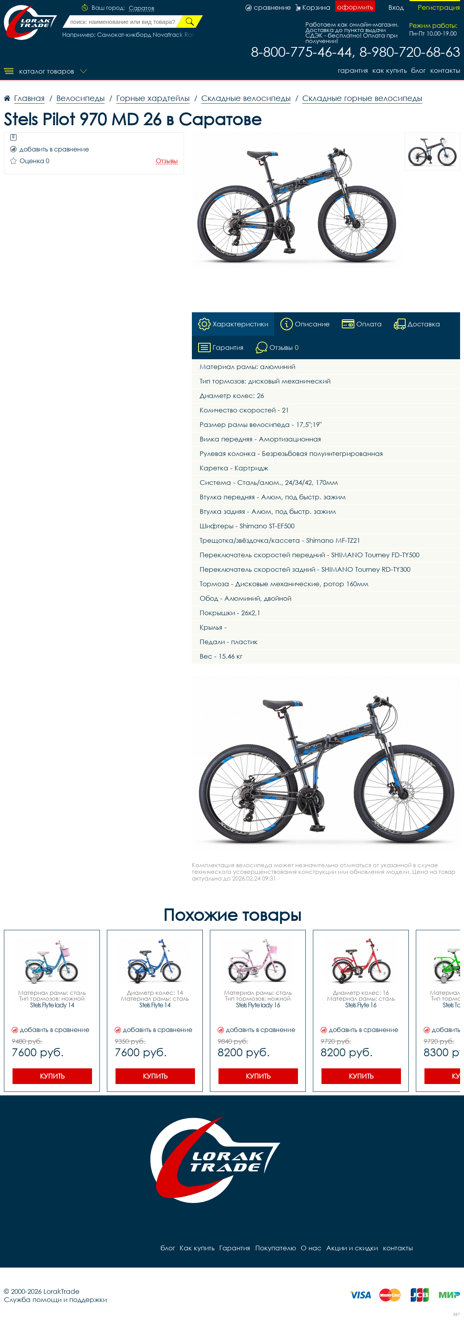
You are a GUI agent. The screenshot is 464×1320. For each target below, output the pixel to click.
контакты (445, 70)
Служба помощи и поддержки (55, 1299)
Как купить (389, 70)
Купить (52, 1076)
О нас (310, 1248)
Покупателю (275, 1248)
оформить (355, 7)
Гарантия (352, 70)
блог (418, 70)
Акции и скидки (351, 1248)
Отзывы (167, 161)
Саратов (141, 8)
